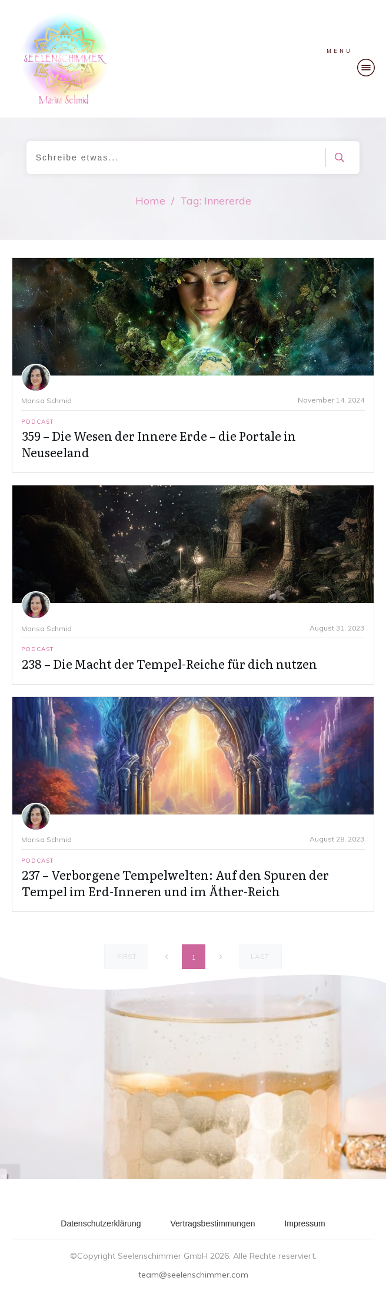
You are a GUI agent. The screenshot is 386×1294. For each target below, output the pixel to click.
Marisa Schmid (46, 400)
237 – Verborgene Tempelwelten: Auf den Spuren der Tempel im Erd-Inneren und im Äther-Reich (175, 883)
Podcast (37, 421)
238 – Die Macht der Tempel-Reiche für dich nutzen (169, 663)
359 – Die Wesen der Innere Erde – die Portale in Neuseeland (159, 444)
